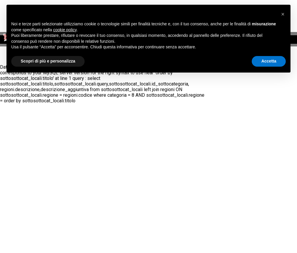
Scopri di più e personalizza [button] (48, 61)
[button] (283, 14)
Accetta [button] (268, 61)
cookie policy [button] (65, 29)
